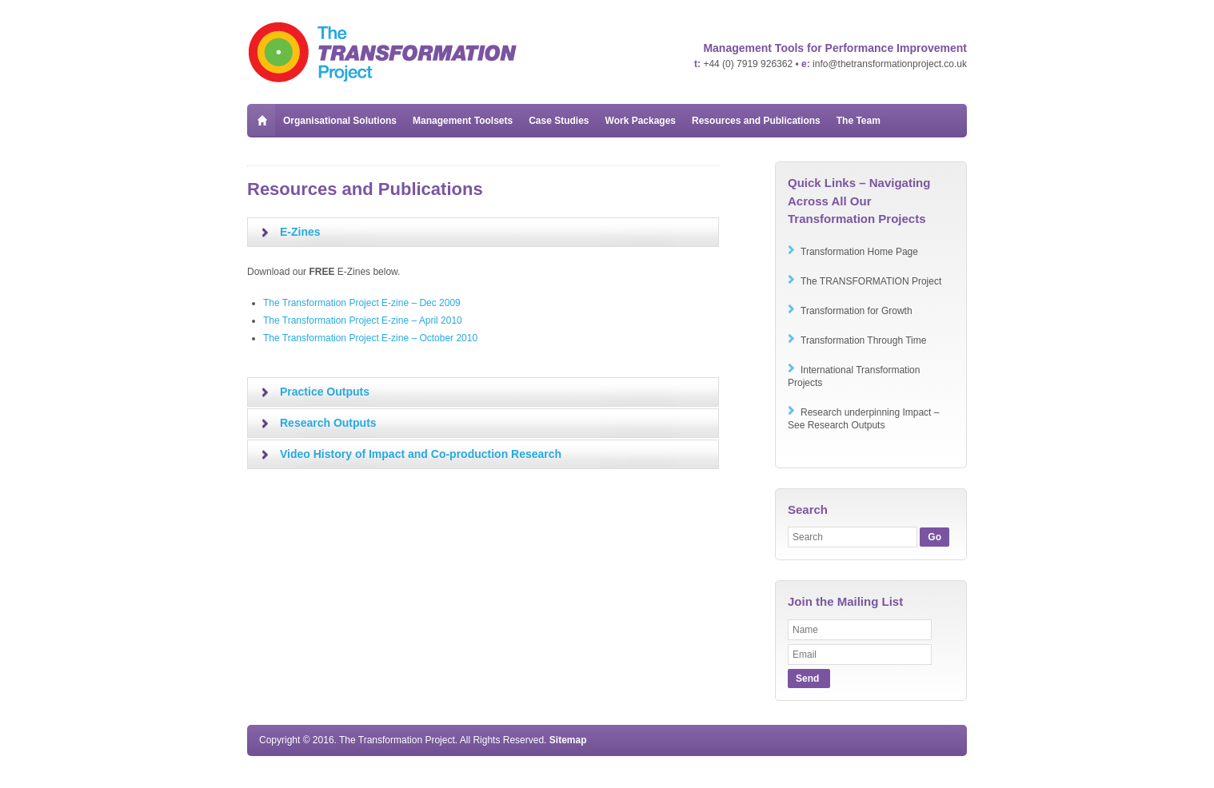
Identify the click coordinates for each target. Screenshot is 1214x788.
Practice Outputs (324, 391)
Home (261, 120)
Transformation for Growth (856, 310)
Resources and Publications (756, 120)
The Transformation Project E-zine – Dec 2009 (362, 302)
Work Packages (641, 120)
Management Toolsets (463, 120)
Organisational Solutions (340, 120)
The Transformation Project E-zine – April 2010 (362, 320)
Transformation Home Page (859, 251)
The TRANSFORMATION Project (871, 281)
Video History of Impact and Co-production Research (420, 454)
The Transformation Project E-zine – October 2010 (370, 338)
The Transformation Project (383, 52)
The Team (859, 120)
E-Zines (300, 231)
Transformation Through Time (863, 340)
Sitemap (568, 740)
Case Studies (559, 120)
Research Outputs (328, 422)
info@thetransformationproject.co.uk (890, 64)
